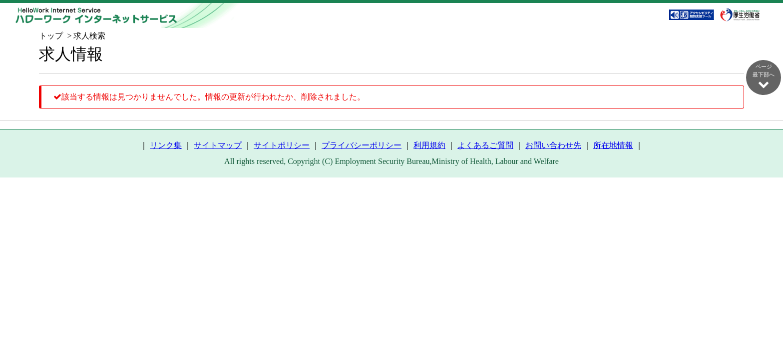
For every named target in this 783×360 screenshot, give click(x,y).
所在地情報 (613, 145)
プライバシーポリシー (361, 145)
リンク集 (166, 145)
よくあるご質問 (485, 145)
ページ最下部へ (764, 77)
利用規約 (429, 145)
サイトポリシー (282, 145)
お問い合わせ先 (553, 145)
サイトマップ (218, 145)
